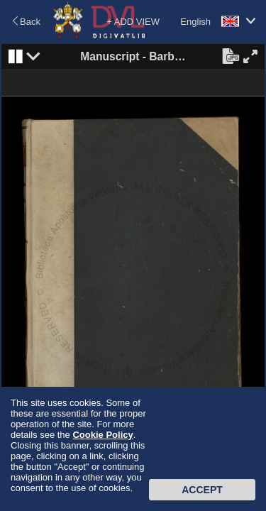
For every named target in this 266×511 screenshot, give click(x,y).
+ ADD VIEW (133, 21)
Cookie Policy (102, 434)
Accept (202, 489)
